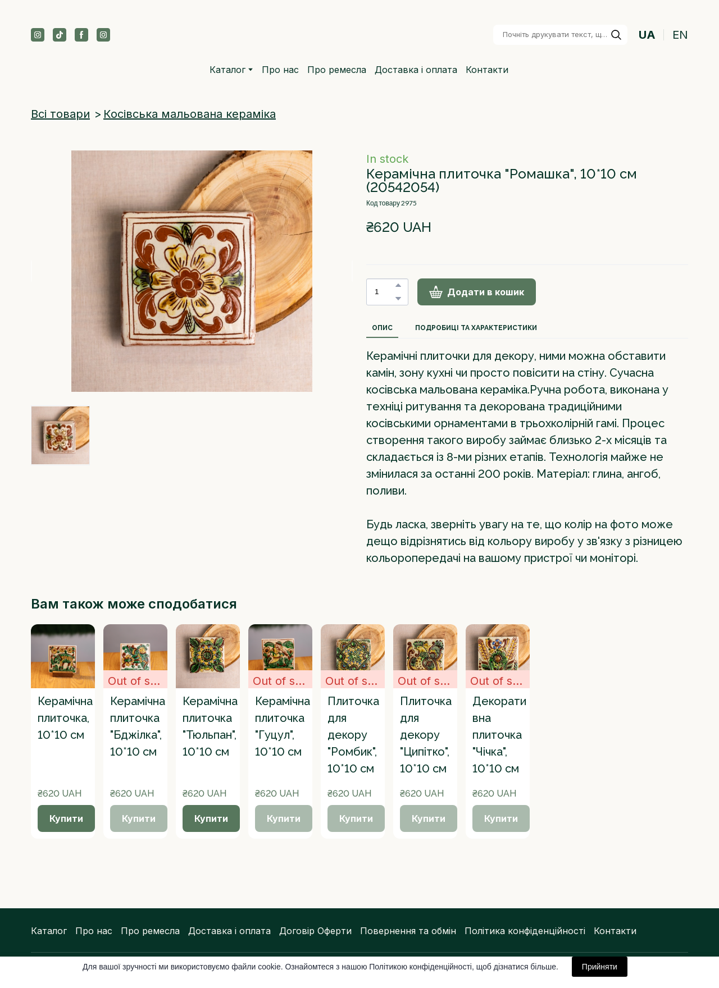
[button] (37, 35)
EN (680, 35)
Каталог (49, 930)
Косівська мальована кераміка (189, 114)
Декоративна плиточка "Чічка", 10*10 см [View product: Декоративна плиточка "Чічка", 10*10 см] (499, 734)
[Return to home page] (353, 34)
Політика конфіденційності (525, 930)
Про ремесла (336, 69)
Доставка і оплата (416, 69)
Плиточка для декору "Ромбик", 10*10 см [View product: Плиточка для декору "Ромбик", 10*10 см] (353, 734)
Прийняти (599, 966)
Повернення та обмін (408, 930)
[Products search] (560, 35)
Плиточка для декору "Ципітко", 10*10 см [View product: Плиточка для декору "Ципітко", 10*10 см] (426, 734)
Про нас (280, 69)
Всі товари (60, 114)
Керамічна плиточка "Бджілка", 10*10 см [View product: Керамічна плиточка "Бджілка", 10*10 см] (137, 726)
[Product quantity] (384, 291)
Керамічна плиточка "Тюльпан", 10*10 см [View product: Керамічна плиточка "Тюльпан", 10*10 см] (210, 726)
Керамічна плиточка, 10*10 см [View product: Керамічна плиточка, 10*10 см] (65, 718)
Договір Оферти (315, 930)
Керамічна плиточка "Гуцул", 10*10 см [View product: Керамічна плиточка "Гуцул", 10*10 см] (282, 726)
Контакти (487, 69)
